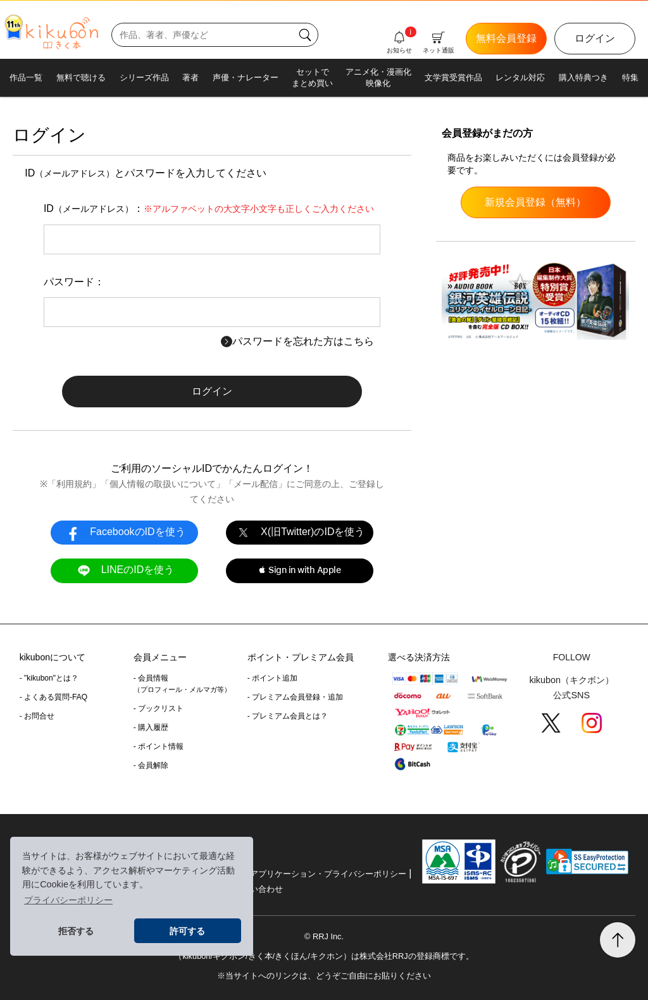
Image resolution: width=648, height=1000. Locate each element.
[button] (300, 571)
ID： (209, 208)
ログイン (595, 38)
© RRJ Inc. (324, 936)
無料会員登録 (506, 38)
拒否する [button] (76, 931)
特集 (630, 77)
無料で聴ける (81, 77)
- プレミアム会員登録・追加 (295, 697)
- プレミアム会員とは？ (287, 716)
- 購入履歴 (151, 727)
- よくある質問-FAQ (53, 697)
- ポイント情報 (159, 746)
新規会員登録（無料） (535, 202)
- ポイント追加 (272, 678)
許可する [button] (187, 931)
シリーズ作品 (144, 77)
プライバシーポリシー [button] (68, 900)
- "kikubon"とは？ (49, 678)
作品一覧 (25, 77)
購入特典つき (583, 77)
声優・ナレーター (245, 77)
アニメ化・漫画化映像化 (378, 77)
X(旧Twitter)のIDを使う (299, 532)
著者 (190, 77)
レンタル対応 (520, 77)
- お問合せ (37, 716)
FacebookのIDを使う (124, 532)
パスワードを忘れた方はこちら (297, 341)
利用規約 (74, 484)
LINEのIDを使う (124, 570)
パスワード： (74, 281)
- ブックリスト (159, 708)
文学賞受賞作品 (453, 77)
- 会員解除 (151, 765)
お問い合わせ (258, 889)
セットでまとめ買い (312, 77)
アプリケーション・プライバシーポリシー (328, 874)
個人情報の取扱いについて (162, 484)
